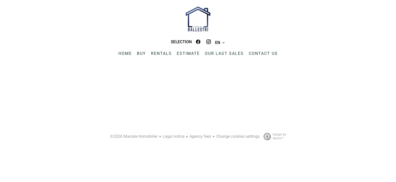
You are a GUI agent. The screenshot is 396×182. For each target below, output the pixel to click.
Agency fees (200, 136)
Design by (273, 136)
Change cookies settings (238, 136)
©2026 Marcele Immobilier (134, 136)
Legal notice (173, 136)
